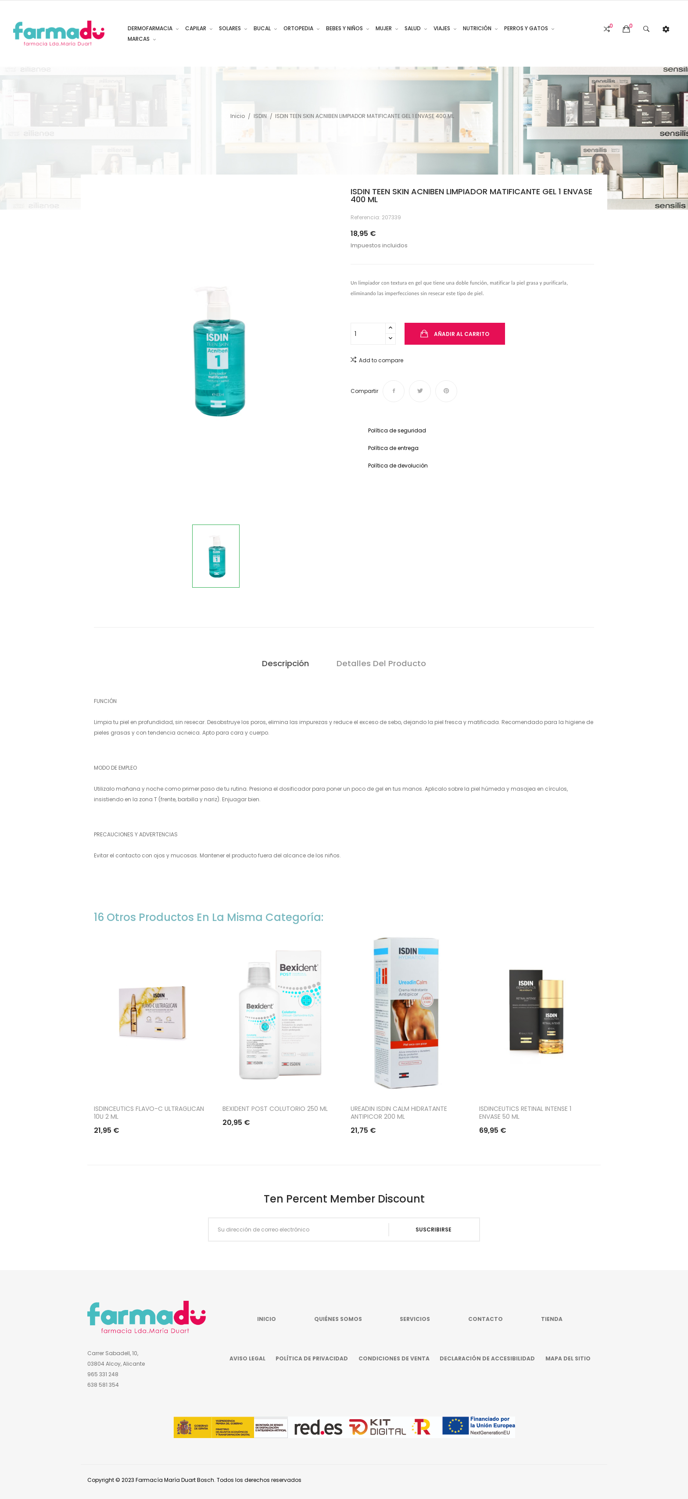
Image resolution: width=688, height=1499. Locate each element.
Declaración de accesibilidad (487, 1358)
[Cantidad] (368, 334)
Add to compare (377, 359)
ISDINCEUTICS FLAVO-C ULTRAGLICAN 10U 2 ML (149, 1113)
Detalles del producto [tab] (381, 663)
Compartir (394, 391)
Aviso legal (247, 1358)
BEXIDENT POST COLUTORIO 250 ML (275, 1109)
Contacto (485, 1319)
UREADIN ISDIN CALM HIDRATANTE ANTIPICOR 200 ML (399, 1113)
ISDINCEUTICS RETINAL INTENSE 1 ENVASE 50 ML (525, 1113)
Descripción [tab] (285, 663)
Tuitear (420, 391)
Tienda (552, 1319)
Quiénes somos (338, 1319)
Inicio (266, 1319)
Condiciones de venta (394, 1358)
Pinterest (446, 391)
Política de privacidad (312, 1358)
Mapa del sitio (568, 1358)
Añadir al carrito (461, 334)
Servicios (415, 1319)
